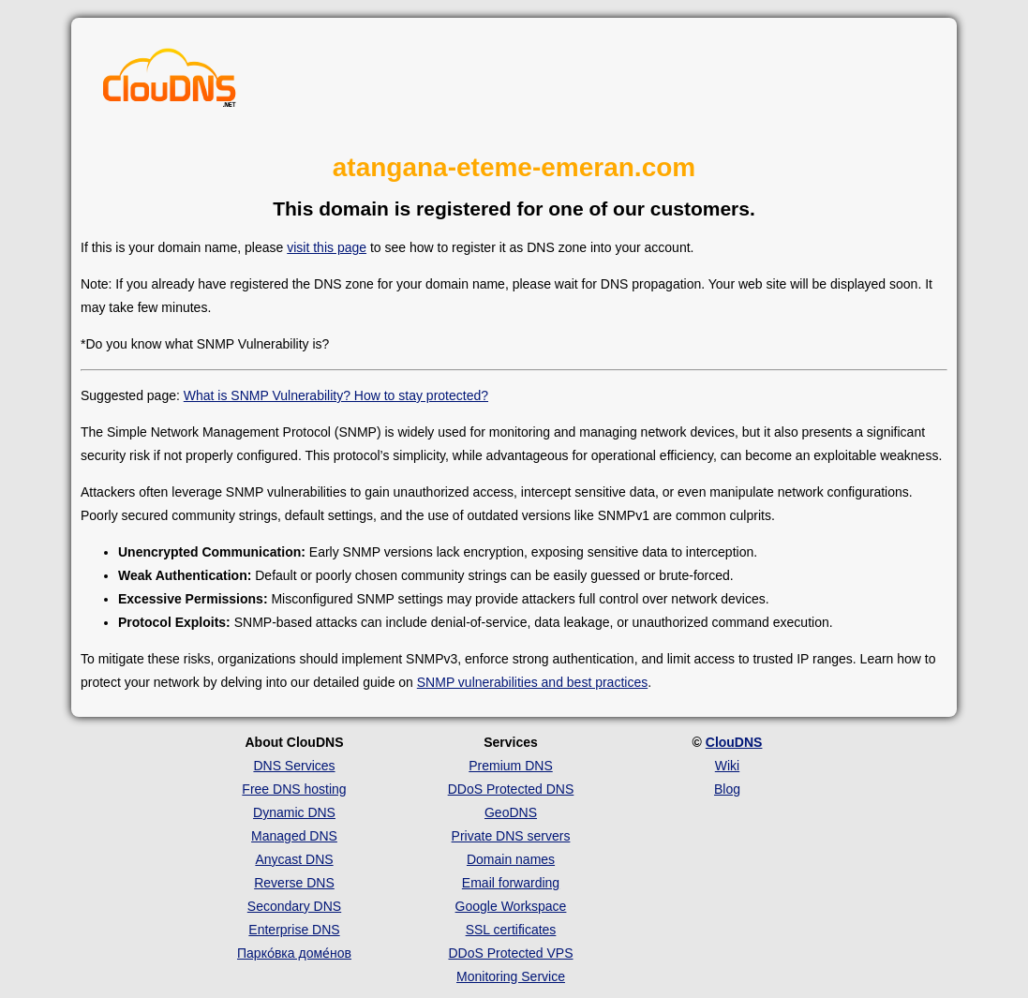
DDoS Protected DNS (511, 789)
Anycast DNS (294, 859)
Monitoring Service (510, 976)
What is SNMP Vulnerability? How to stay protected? (336, 395)
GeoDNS (510, 812)
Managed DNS (294, 835)
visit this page (326, 247)
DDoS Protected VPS (510, 953)
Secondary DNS (294, 906)
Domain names (511, 859)
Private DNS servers (511, 835)
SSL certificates (511, 929)
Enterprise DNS (293, 929)
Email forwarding (510, 882)
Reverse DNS (294, 882)
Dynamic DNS (294, 812)
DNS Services (294, 765)
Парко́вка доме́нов (294, 953)
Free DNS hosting (294, 789)
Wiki (727, 765)
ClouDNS (734, 742)
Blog (727, 789)
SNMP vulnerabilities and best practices (532, 682)
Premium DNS (510, 765)
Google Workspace (511, 906)
